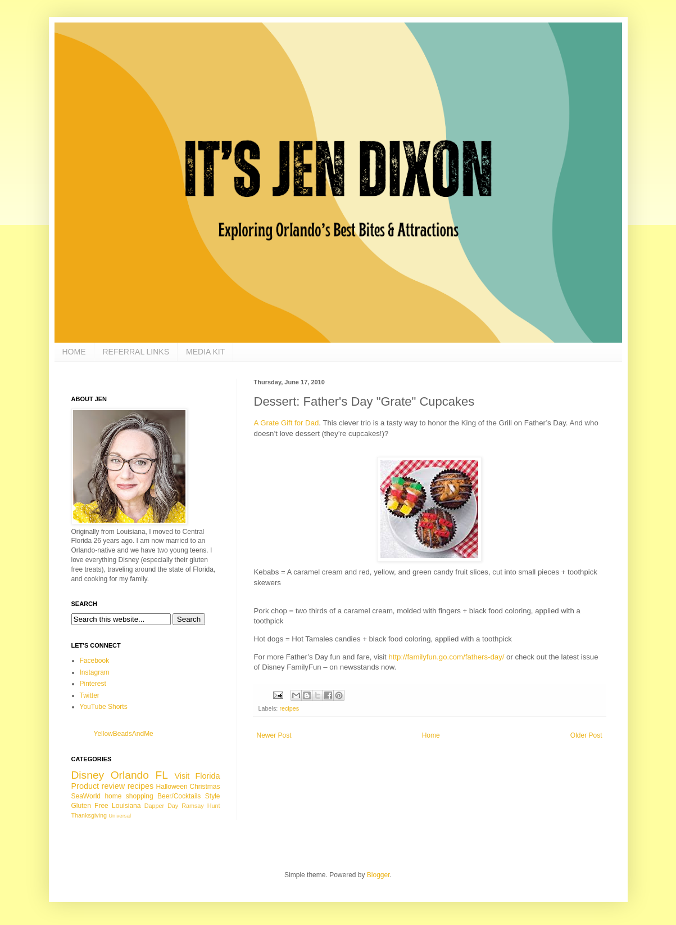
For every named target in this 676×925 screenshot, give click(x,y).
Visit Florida (197, 775)
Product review (98, 786)
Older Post (586, 735)
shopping (139, 796)
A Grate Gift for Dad (286, 423)
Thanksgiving (89, 815)
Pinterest (93, 684)
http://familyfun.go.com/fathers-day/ (446, 657)
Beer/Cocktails (179, 796)
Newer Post (274, 735)
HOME (74, 351)
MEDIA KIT (205, 351)
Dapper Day (161, 805)
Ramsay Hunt (201, 805)
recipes (289, 708)
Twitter (89, 695)
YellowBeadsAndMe (123, 734)
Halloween (172, 787)
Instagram (95, 672)
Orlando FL (139, 775)
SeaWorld (86, 796)
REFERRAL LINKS (136, 351)
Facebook (95, 660)
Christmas (205, 787)
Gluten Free (89, 806)
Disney (88, 775)
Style (212, 796)
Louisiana (126, 806)
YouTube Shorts (104, 707)
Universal (119, 815)
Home (431, 735)
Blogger (378, 875)
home (113, 796)
